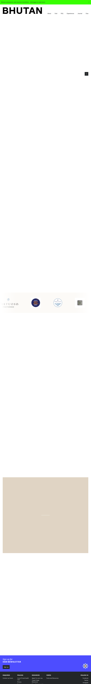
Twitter (86, 681)
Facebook (85, 679)
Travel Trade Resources (35, 681)
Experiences (70, 13)
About (49, 13)
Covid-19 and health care (23, 679)
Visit (56, 13)
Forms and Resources (52, 679)
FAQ (62, 13)
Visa (87, 13)
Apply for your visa (37, 679)
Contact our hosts (8, 679)
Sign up (6, 668)
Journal (80, 13)
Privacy (19, 682)
